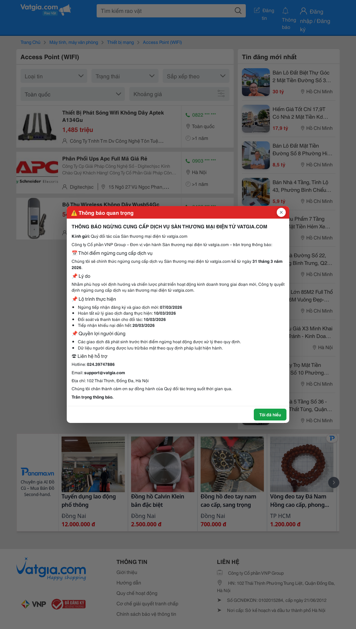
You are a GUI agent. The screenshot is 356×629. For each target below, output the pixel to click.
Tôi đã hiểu (270, 414)
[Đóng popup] (281, 212)
